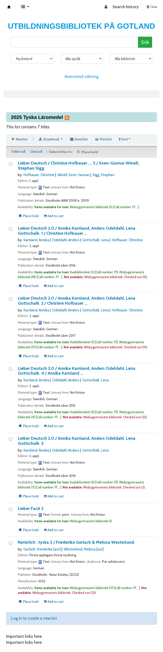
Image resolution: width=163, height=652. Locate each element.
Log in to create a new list (34, 618)
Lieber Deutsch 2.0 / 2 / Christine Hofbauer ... (76, 301)
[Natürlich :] (10, 543)
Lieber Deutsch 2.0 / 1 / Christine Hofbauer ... (76, 231)
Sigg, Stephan (103, 174)
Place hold (28, 216)
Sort (123, 139)
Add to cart (54, 216)
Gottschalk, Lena (95, 240)
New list (19, 139)
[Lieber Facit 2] (10, 509)
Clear (152, 7)
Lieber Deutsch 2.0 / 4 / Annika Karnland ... (76, 371)
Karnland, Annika (36, 240)
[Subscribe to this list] (67, 117)
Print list (103, 139)
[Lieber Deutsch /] (10, 163)
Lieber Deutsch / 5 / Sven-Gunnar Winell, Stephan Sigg (78, 166)
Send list (79, 139)
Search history (125, 6)
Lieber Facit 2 (30, 508)
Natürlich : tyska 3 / (76, 542)
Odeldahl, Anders (65, 240)
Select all (18, 151)
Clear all (36, 151)
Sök (145, 42)
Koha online (9, 7)
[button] (25, 7)
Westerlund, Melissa (84, 549)
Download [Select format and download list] (49, 139)
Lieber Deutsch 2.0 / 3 (76, 441)
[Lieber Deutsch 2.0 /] (10, 229)
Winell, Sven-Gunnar (73, 174)
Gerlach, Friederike (42, 549)
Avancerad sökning (81, 76)
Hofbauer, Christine (38, 174)
